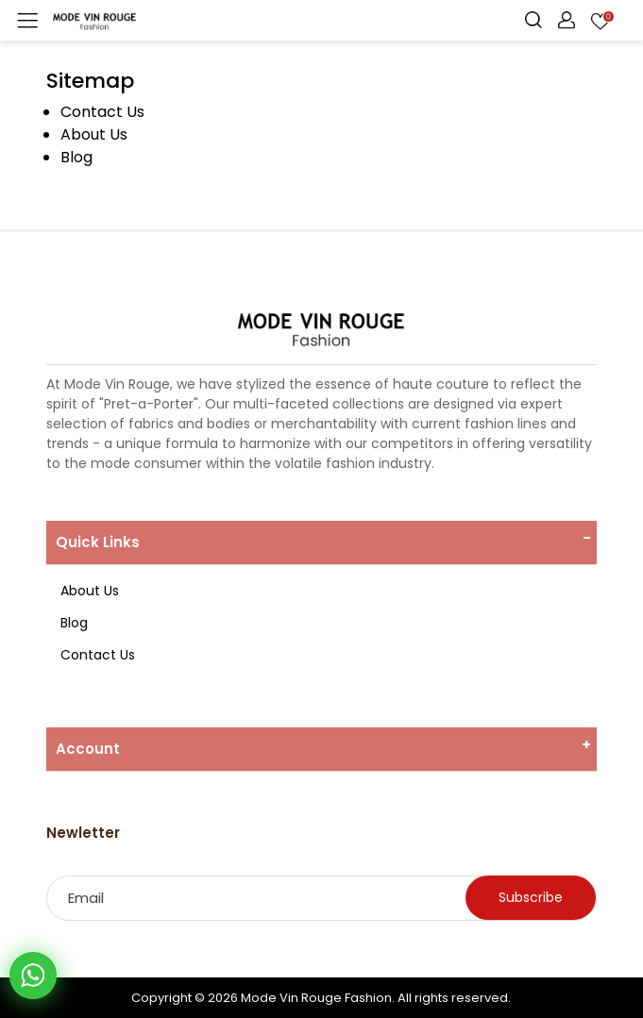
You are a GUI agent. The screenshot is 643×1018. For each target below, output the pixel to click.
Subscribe (531, 897)
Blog (76, 157)
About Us (93, 134)
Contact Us (102, 112)
